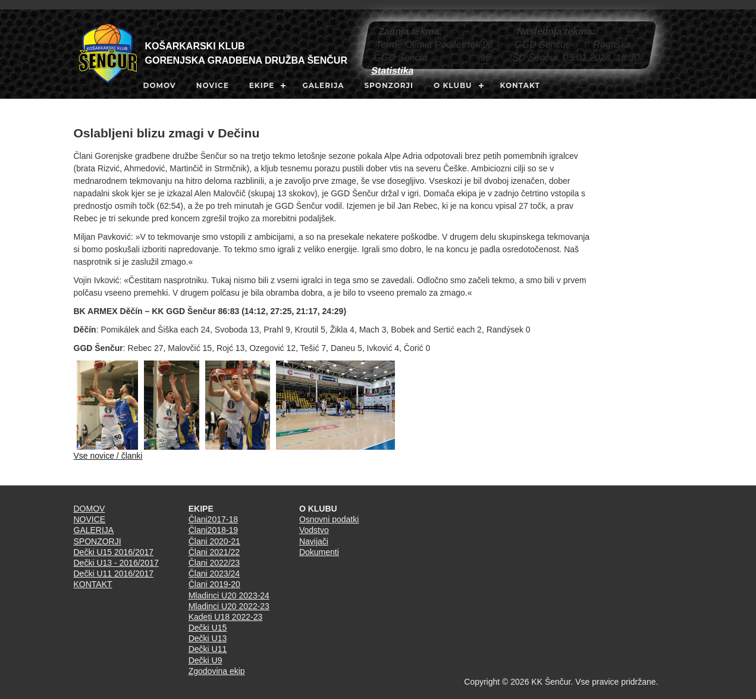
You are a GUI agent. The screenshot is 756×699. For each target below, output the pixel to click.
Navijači (313, 541)
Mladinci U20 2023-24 (229, 595)
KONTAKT (520, 85)
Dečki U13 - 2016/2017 (116, 563)
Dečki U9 (205, 660)
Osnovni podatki (329, 519)
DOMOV (159, 85)
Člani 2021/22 (214, 552)
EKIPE (262, 85)
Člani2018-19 (213, 530)
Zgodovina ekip (217, 671)
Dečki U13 (208, 638)
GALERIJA (323, 85)
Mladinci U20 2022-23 (229, 606)
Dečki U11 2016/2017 (114, 573)
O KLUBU (453, 85)
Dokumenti (319, 552)
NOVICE (212, 85)
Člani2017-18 (213, 519)
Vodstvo (314, 530)
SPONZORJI (388, 85)
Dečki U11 (208, 649)
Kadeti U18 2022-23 (226, 617)
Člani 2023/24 (214, 573)
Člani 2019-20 (214, 584)
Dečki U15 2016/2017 (114, 552)
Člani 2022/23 (214, 563)
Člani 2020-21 (214, 541)
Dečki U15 (208, 627)
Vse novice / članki (108, 455)
